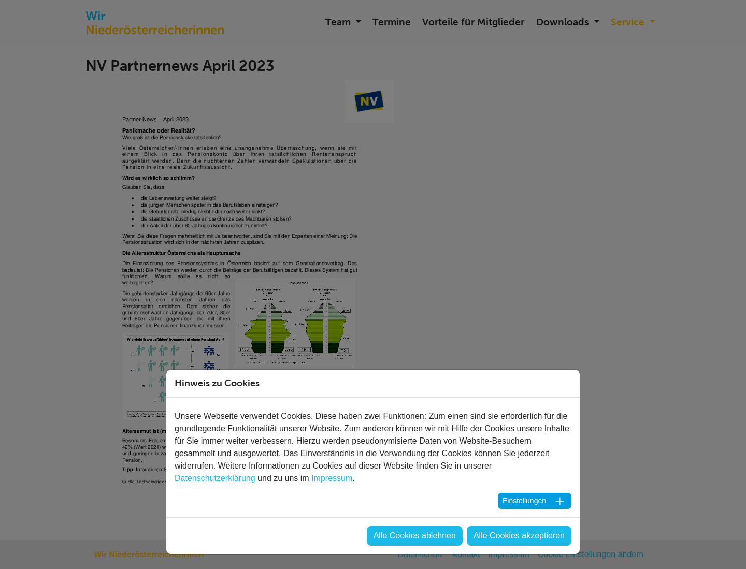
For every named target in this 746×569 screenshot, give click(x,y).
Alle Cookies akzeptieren (519, 535)
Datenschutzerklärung (215, 478)
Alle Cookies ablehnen (415, 535)
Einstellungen (524, 501)
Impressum (331, 478)
